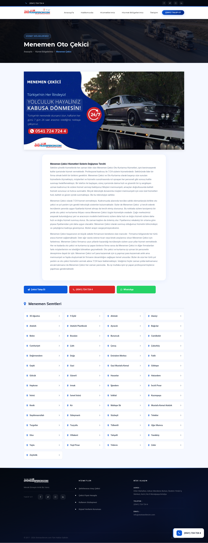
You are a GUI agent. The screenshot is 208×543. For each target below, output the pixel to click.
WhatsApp (89, 289)
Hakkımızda (87, 12)
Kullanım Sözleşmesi (88, 502)
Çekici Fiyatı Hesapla (88, 495)
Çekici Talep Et (36, 289)
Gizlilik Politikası (177, 538)
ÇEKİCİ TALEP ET (173, 12)
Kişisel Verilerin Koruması (90, 509)
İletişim (154, 12)
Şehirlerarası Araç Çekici (89, 488)
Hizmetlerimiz (107, 12)
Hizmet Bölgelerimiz (132, 12)
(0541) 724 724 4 (35, 3)
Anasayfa (69, 12)
